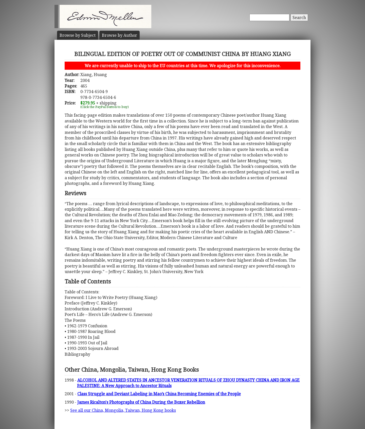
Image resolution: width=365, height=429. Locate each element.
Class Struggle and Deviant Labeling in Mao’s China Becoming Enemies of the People (159, 394)
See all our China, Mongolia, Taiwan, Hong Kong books (123, 410)
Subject (78, 35)
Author (119, 35)
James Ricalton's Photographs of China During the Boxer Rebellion (141, 402)
